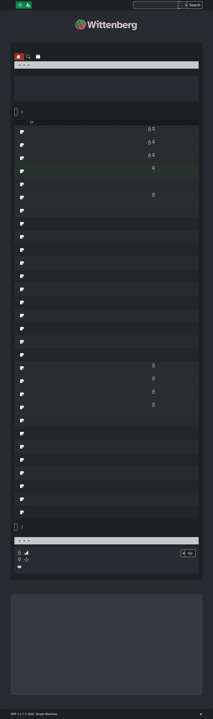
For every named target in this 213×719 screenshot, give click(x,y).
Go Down (15, 112)
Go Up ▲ (201, 713)
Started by (32, 123)
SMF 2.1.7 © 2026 (22, 713)
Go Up (15, 527)
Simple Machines (46, 713)
